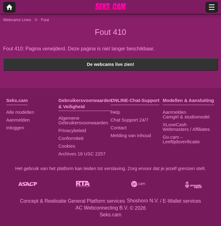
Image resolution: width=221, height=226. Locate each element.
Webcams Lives (17, 19)
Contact (119, 127)
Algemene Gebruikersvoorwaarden (83, 120)
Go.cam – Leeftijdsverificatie (181, 139)
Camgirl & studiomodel (186, 116)
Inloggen (15, 127)
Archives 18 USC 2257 (82, 153)
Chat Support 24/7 (130, 119)
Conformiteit (71, 138)
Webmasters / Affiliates (186, 129)
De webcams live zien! (110, 64)
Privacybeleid (72, 130)
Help (115, 112)
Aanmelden (18, 119)
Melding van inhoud (131, 135)
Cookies (66, 146)
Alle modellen (20, 112)
